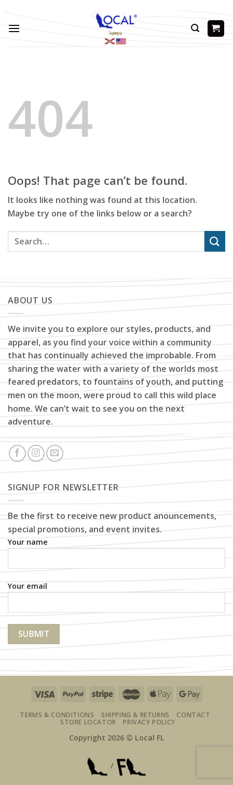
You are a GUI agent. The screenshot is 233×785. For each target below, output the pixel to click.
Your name (116, 557)
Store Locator (88, 722)
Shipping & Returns (135, 714)
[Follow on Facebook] (17, 453)
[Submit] (214, 241)
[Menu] (14, 28)
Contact (193, 714)
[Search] (195, 28)
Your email (116, 601)
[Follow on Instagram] (36, 453)
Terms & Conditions (57, 714)
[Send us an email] (54, 453)
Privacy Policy (149, 722)
